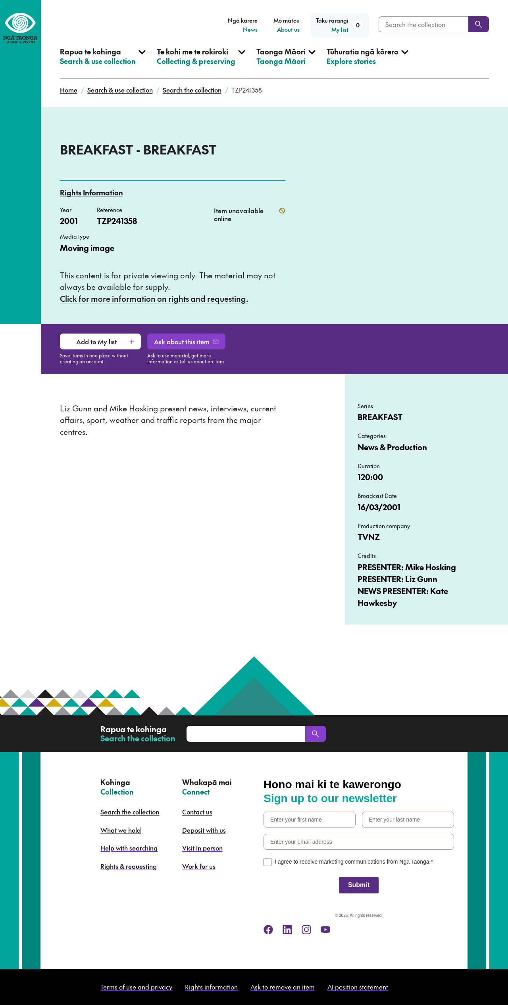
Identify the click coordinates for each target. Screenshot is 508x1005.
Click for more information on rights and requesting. (154, 298)
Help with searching (129, 847)
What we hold (120, 830)
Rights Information (91, 192)
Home (68, 89)
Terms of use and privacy (136, 986)
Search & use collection (120, 89)
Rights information (211, 986)
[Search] (478, 24)
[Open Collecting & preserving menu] (201, 63)
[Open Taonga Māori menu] (286, 63)
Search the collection (192, 89)
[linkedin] (287, 929)
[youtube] (325, 929)
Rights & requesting (128, 866)
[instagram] (306, 929)
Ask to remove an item (282, 986)
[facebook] (268, 929)
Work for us (199, 866)
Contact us (197, 811)
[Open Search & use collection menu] (103, 63)
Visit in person (202, 847)
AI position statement (357, 986)
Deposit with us (204, 830)
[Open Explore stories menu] (367, 63)
